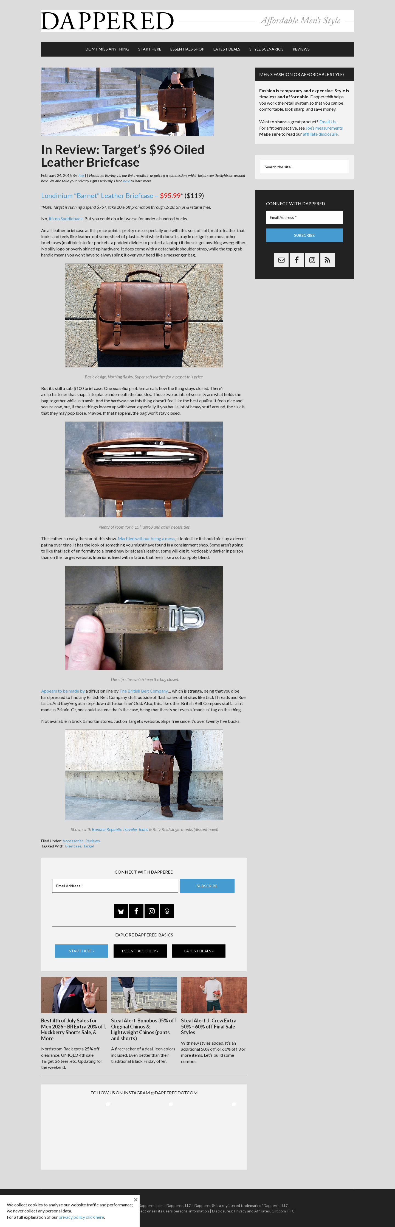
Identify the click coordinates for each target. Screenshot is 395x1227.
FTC (291, 1210)
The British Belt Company (143, 690)
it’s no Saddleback (66, 218)
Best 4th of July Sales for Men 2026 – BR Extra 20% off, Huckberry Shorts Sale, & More (73, 1029)
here (126, 180)
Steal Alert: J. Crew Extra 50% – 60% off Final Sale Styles (208, 1026)
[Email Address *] (115, 886)
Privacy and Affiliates (252, 1210)
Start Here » (81, 950)
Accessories (73, 840)
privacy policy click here (81, 1217)
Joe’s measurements (324, 127)
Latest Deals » (199, 950)
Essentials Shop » (140, 950)
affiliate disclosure (320, 133)
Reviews (92, 840)
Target (89, 845)
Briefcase (73, 845)
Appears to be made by (63, 690)
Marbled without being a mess (146, 538)
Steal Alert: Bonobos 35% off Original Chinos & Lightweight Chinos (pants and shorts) (143, 1029)
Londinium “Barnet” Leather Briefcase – (110, 195)
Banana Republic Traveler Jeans (120, 829)
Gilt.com (279, 1210)
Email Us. (328, 121)
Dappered (197, 20)
